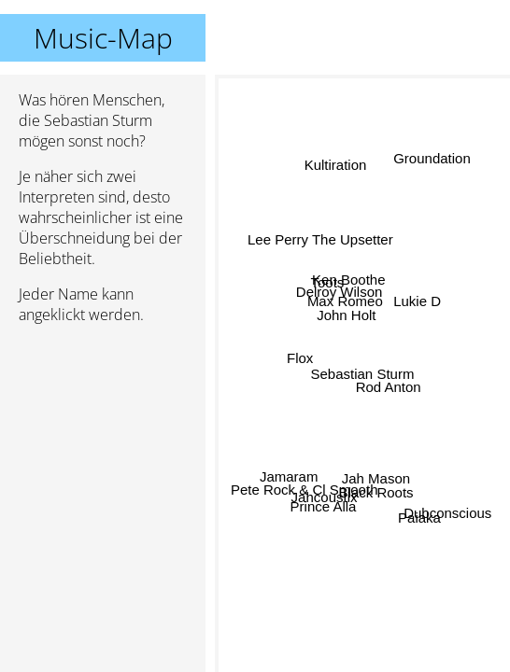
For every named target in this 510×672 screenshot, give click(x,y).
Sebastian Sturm (363, 374)
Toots (328, 282)
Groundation (432, 159)
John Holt (347, 314)
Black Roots (376, 491)
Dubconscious (447, 513)
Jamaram (289, 474)
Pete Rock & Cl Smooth (304, 489)
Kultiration (335, 166)
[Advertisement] (102, 437)
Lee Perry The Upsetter (320, 240)
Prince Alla (324, 508)
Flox (300, 360)
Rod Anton (387, 387)
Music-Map (103, 38)
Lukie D (417, 298)
